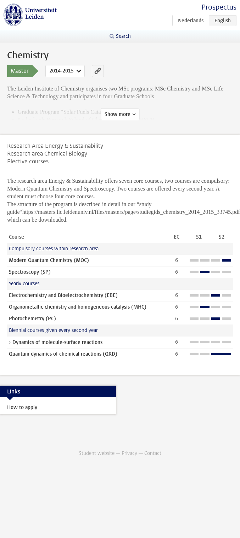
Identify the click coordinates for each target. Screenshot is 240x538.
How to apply (22, 407)
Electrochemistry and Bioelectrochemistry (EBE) (63, 295)
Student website (97, 453)
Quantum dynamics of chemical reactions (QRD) (63, 354)
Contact (152, 453)
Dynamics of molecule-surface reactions (57, 342)
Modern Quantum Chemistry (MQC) (49, 260)
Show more (117, 114)
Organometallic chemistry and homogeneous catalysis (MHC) (77, 307)
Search (123, 36)
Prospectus (218, 7)
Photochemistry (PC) (32, 318)
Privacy (129, 453)
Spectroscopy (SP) (30, 272)
